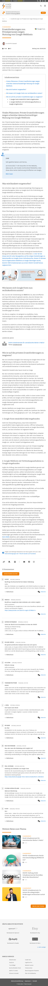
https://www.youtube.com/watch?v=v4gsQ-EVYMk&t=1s (20, 610)
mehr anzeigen (41, 947)
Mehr (44, 12)
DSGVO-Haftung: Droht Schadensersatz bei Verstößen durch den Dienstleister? (33, 875)
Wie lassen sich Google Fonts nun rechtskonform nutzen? (24, 93)
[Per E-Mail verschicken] (24, 562)
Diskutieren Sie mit (11, 574)
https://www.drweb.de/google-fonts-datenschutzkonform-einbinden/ (24, 777)
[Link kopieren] (3, 562)
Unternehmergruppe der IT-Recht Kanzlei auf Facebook (20, 553)
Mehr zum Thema (38, 906)
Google (7, 0)
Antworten (43, 591)
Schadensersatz (6, 27)
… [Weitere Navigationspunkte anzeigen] (7, 18)
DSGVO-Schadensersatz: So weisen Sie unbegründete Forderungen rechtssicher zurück (34, 892)
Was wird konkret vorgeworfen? (16, 89)
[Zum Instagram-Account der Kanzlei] (34, 562)
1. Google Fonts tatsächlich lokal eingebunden (24, 99)
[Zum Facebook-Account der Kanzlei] (29, 562)
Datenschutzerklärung (17, 981)
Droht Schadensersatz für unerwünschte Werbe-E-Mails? (26, 342)
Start (3, 18)
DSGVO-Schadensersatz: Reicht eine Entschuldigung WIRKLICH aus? (33, 858)
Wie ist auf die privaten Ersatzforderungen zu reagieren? (24, 97)
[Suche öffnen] (41, 6)
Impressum (28, 981)
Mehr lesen (9, 174)
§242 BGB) (6, 537)
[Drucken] (15, 562)
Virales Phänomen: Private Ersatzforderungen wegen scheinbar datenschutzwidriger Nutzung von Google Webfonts (23, 83)
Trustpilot (18, 0)
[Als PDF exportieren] (9, 562)
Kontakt (35, 981)
